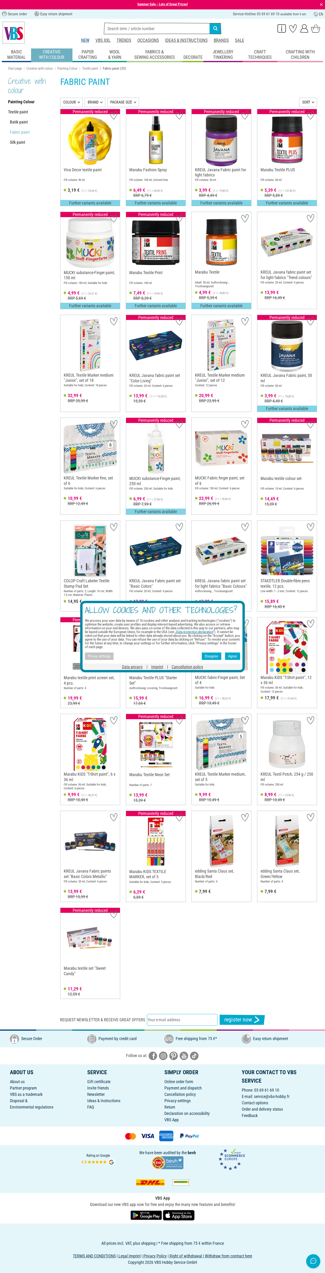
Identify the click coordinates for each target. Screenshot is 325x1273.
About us (17, 1081)
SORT (306, 102)
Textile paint (90, 68)
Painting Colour (67, 68)
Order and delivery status (262, 1109)
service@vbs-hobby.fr (271, 1096)
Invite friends (98, 1087)
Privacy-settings (177, 1100)
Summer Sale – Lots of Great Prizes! (162, 4)
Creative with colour (39, 68)
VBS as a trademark (26, 1094)
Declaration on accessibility (187, 1113)
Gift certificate (99, 1081)
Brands (221, 40)
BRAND (93, 102)
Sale (239, 40)
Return (169, 1107)
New (85, 40)
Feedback (250, 1115)
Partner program (23, 1087)
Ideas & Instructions (186, 40)
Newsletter (96, 1094)
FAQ (90, 1107)
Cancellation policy (180, 1094)
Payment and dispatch (183, 1087)
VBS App (171, 1119)
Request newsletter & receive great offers (102, 1019)
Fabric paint (20, 132)
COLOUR (69, 102)
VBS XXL (103, 40)
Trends (124, 40)
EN (318, 14)
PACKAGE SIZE (121, 102)
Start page (15, 68)
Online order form (178, 1081)
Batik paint (19, 122)
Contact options (255, 1102)
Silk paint (17, 142)
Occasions (148, 40)
